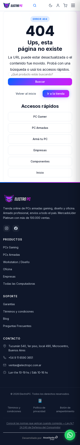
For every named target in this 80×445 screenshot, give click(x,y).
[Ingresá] (57, 5)
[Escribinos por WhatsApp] (70, 435)
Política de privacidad (39, 409)
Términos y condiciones (18, 311)
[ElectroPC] (13, 5)
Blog (6, 318)
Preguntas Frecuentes (17, 326)
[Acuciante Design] (50, 438)
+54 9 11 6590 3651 (21, 357)
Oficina (7, 269)
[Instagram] (6, 228)
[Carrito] (65, 5)
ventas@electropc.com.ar (25, 365)
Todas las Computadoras (19, 283)
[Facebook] (15, 228)
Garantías (9, 304)
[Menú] (73, 5)
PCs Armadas (11, 254)
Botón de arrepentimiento (65, 409)
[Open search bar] (35, 5)
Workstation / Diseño (16, 262)
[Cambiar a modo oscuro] (50, 5)
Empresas (9, 276)
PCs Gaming (10, 247)
